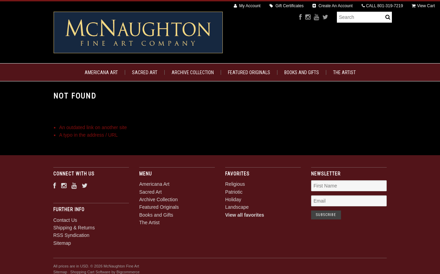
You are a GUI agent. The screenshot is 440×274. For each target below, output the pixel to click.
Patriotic (234, 192)
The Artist (344, 72)
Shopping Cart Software (90, 272)
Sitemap (62, 243)
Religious (235, 184)
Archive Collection (193, 72)
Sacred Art (144, 72)
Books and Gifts (301, 72)
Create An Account (332, 5)
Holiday (233, 199)
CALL (382, 5)
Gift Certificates (287, 5)
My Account (247, 5)
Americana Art (101, 72)
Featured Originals (249, 72)
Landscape (237, 207)
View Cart (423, 5)
